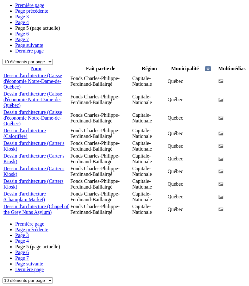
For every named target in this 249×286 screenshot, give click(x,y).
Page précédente (31, 11)
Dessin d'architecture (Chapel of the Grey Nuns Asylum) (36, 209)
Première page (29, 5)
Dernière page (29, 50)
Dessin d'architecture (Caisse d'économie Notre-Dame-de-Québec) (32, 81)
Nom (36, 68)
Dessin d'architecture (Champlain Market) (24, 196)
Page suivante (29, 45)
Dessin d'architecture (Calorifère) (24, 133)
